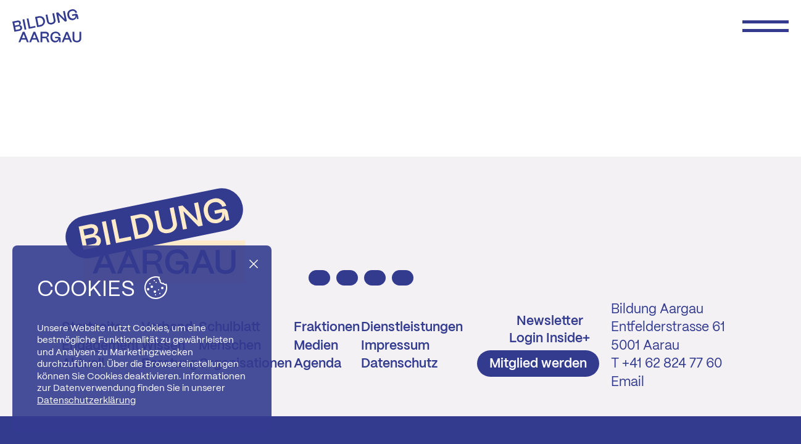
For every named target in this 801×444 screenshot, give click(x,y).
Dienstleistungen (412, 327)
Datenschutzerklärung (86, 401)
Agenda (317, 364)
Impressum (395, 346)
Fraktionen (327, 327)
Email (627, 382)
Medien (316, 346)
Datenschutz (399, 364)
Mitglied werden (538, 364)
